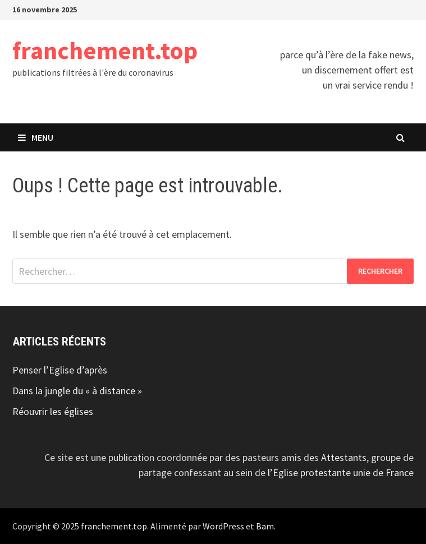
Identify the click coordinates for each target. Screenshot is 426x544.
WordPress (223, 526)
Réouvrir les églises (52, 411)
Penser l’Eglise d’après (59, 369)
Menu (35, 137)
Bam (265, 526)
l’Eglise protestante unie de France (341, 472)
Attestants (344, 457)
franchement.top (105, 50)
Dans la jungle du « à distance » (77, 390)
